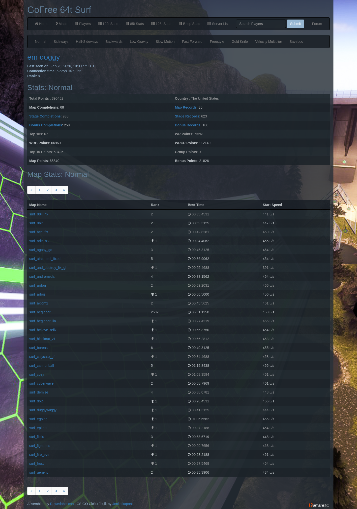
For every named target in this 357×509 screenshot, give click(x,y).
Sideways (61, 42)
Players (83, 24)
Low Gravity (139, 42)
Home (41, 24)
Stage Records (187, 116)
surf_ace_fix (38, 232)
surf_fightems (39, 446)
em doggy (43, 57)
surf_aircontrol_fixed (44, 259)
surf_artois (37, 294)
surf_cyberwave (41, 383)
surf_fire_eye (39, 455)
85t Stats (135, 24)
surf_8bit (36, 223)
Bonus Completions (45, 125)
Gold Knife (240, 42)
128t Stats (161, 24)
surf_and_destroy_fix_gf (47, 268)
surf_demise (38, 392)
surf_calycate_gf (42, 357)
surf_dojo (36, 401)
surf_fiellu (36, 437)
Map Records (186, 107)
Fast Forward (192, 42)
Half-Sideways (87, 42)
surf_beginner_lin (42, 321)
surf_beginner (40, 312)
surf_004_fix (38, 214)
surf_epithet (38, 428)
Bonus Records (187, 125)
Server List (218, 24)
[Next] (64, 190)
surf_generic (38, 472)
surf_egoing (38, 419)
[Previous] (31, 190)
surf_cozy (36, 374)
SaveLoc (296, 42)
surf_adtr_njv (39, 241)
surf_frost (36, 463)
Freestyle (217, 42)
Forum (317, 24)
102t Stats (108, 24)
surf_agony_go (40, 250)
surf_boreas (38, 348)
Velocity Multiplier (268, 42)
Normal (40, 42)
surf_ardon (37, 285)
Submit (295, 24)
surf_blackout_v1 (42, 339)
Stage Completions (45, 116)
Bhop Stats (189, 24)
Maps (61, 24)
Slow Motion (165, 42)
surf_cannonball (41, 366)
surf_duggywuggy (43, 410)
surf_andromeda (42, 276)
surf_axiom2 (38, 303)
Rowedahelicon (62, 504)
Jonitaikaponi (122, 504)
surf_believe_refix (43, 330)
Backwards (114, 42)
